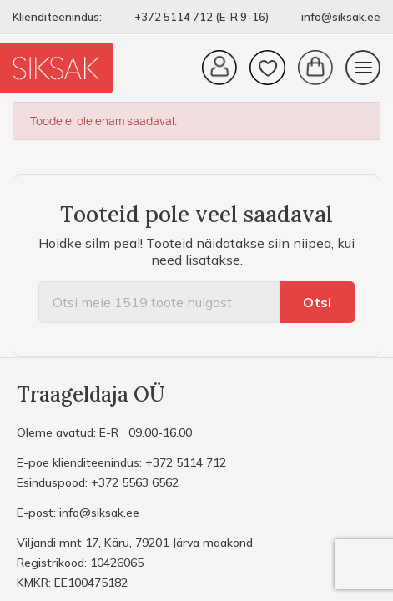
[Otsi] (159, 302)
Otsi (317, 302)
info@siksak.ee (340, 16)
